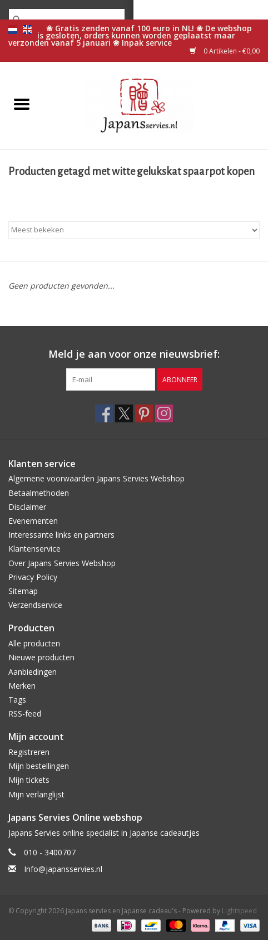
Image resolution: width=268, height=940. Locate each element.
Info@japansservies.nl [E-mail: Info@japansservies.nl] (63, 869)
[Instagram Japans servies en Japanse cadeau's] (164, 413)
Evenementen (33, 520)
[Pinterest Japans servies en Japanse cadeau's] (144, 413)
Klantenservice (34, 548)
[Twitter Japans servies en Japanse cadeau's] (124, 413)
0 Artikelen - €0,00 (225, 51)
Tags (17, 699)
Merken (22, 685)
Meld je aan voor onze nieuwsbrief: (134, 354)
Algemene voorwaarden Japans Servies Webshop (96, 478)
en (27, 29)
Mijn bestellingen (38, 766)
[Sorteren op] (134, 230)
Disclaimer (27, 506)
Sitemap (23, 591)
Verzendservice (35, 605)
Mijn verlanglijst (36, 794)
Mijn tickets (28, 780)
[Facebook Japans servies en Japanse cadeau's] (104, 413)
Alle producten (34, 643)
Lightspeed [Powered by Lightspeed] (239, 910)
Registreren (28, 752)
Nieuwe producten (41, 657)
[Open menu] (21, 103)
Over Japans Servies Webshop (62, 563)
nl (12, 29)
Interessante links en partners (61, 534)
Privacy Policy (32, 577)
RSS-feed (24, 713)
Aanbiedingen (32, 671)
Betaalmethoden (38, 493)
